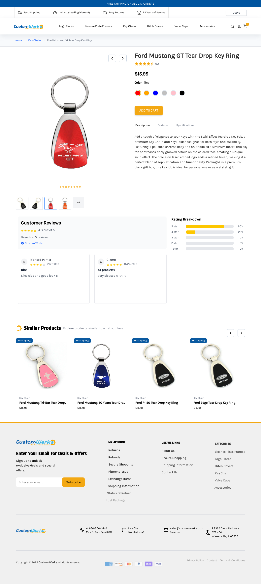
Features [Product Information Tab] (163, 125)
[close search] (232, 26)
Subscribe (73, 485)
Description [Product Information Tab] (142, 125)
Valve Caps (181, 26)
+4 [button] (78, 202)
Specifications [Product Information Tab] (185, 125)
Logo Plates (66, 26)
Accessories (207, 26)
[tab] (60, 187)
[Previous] (112, 58)
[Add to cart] (149, 110)
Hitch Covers (155, 26)
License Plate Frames (98, 26)
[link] (239, 26)
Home (18, 40)
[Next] (123, 58)
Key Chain (129, 26)
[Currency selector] (236, 13)
